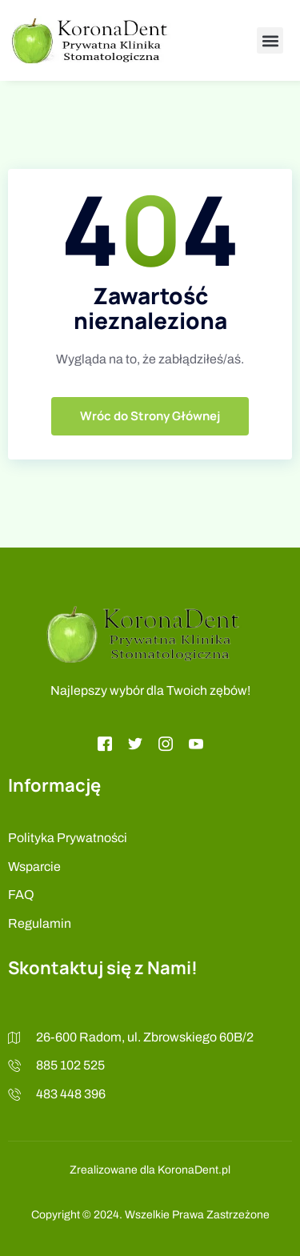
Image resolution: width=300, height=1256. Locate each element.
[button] (270, 40)
